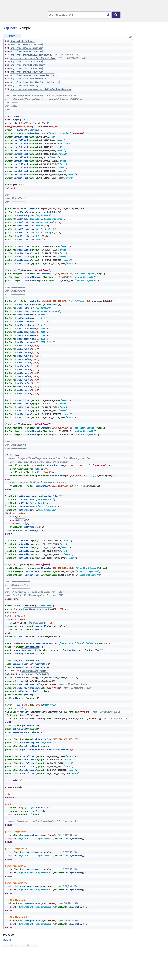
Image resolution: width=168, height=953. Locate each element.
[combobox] (79, 14)
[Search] (116, 14)
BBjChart (9, 28)
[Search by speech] (108, 14)
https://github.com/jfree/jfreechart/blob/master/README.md (47, 99)
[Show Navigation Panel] (160, 6)
